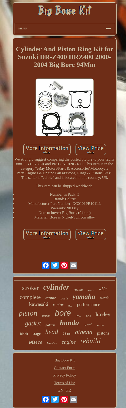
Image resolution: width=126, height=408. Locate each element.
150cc (79, 316)
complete (30, 297)
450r (103, 289)
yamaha (84, 296)
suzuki (105, 298)
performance (88, 304)
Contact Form (64, 368)
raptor (58, 304)
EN (60, 390)
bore (63, 312)
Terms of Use (64, 383)
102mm (46, 315)
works (100, 325)
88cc (70, 306)
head (51, 331)
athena (83, 331)
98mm (67, 334)
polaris (50, 325)
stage (37, 333)
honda (69, 323)
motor (50, 297)
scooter (91, 290)
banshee (52, 343)
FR (68, 390)
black (24, 334)
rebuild (90, 341)
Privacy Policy (64, 375)
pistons (103, 333)
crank (88, 324)
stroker (30, 288)
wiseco (35, 342)
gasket (33, 323)
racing (78, 289)
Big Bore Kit (65, 360)
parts (64, 298)
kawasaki (38, 304)
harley (103, 314)
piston (28, 313)
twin (88, 315)
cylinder (56, 287)
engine (69, 342)
